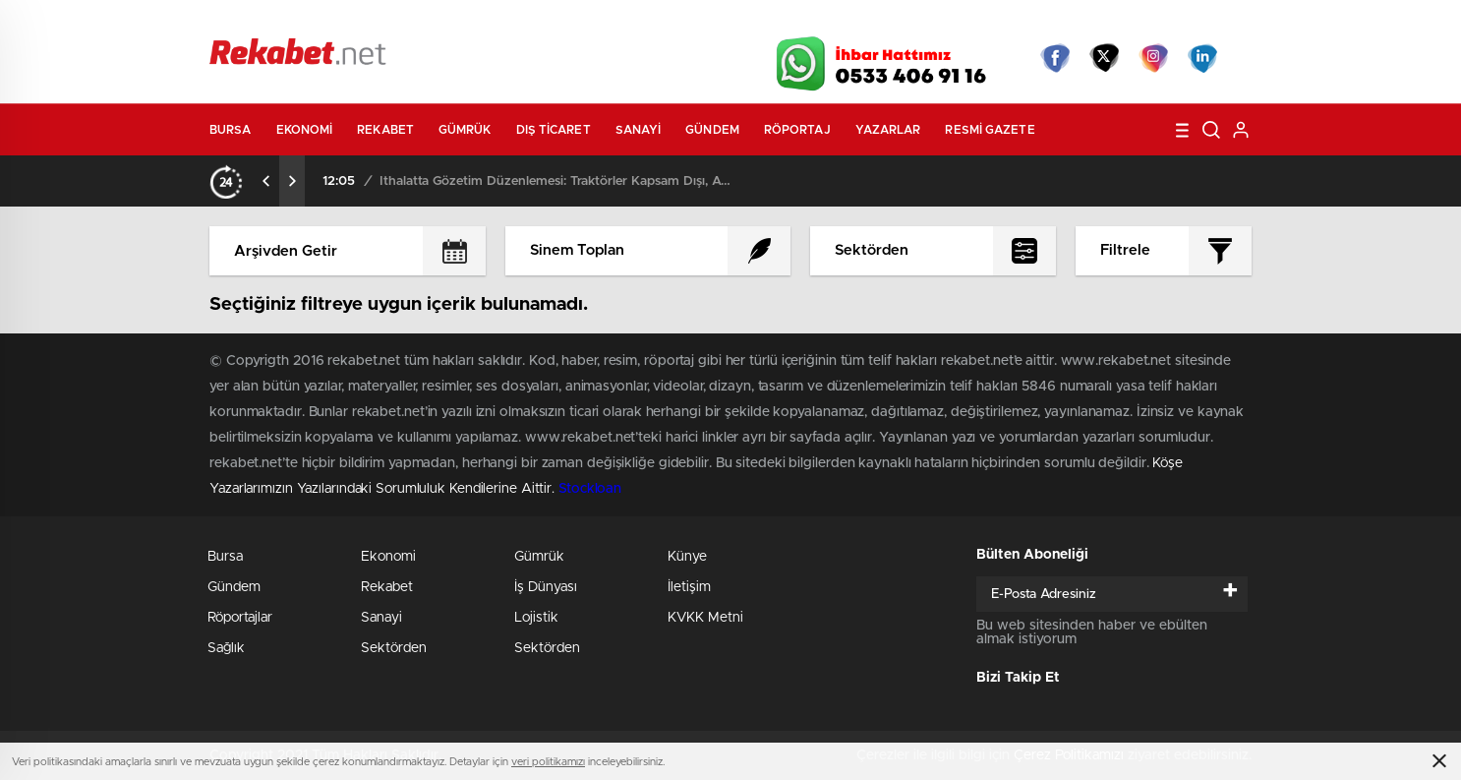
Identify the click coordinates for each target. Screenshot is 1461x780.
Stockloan (589, 489)
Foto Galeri (507, 21)
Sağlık (226, 648)
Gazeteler (393, 21)
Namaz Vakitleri (1186, 21)
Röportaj (797, 130)
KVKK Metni (705, 618)
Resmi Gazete (989, 130)
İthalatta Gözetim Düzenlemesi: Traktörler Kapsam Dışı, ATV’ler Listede (556, 181)
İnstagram (1153, 58)
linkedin (1202, 58)
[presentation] (266, 181)
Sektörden (394, 648)
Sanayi (638, 130)
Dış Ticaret (553, 130)
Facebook (1055, 58)
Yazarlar (888, 130)
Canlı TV (723, 21)
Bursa (230, 130)
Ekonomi (304, 130)
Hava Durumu (836, 21)
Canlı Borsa (952, 21)
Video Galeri (616, 21)
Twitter (1104, 58)
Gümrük (465, 130)
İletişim (689, 587)
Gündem (712, 130)
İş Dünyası (545, 587)
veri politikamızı (548, 761)
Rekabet (385, 130)
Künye (687, 557)
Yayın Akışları (1065, 21)
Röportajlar (239, 618)
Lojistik (536, 618)
